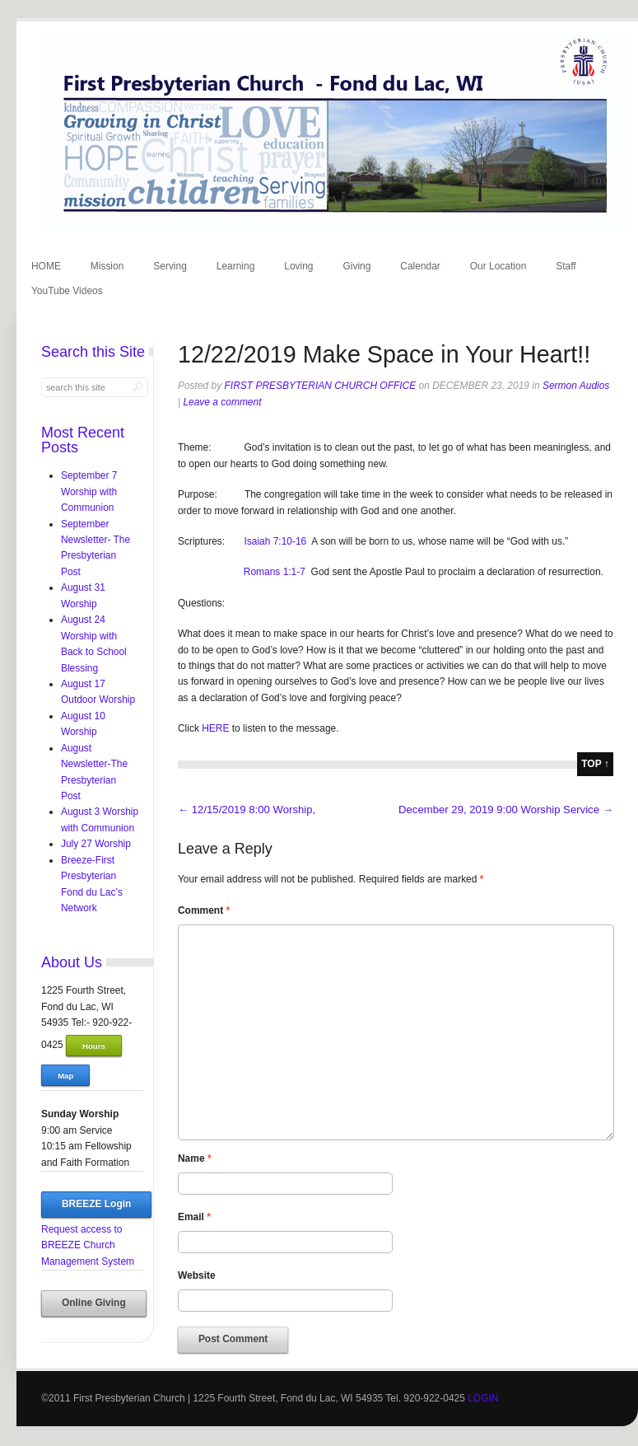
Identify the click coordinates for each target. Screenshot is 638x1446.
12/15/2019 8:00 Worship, (246, 809)
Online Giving (94, 1302)
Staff (565, 266)
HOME (46, 266)
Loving (298, 266)
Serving (170, 266)
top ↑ (595, 764)
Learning (236, 266)
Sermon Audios (576, 385)
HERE (217, 728)
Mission (107, 266)
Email (194, 1217)
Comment (204, 910)
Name (195, 1158)
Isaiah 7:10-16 (275, 541)
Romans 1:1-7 (274, 572)
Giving (356, 266)
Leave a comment (222, 402)
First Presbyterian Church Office (321, 385)
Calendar (420, 266)
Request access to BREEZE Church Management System (87, 1245)
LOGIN (483, 1398)
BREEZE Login (96, 1204)
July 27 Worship (96, 843)
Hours (93, 1046)
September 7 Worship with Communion (89, 491)
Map (65, 1075)
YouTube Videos (67, 291)
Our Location (498, 266)
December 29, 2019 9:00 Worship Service (505, 809)
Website (197, 1275)
